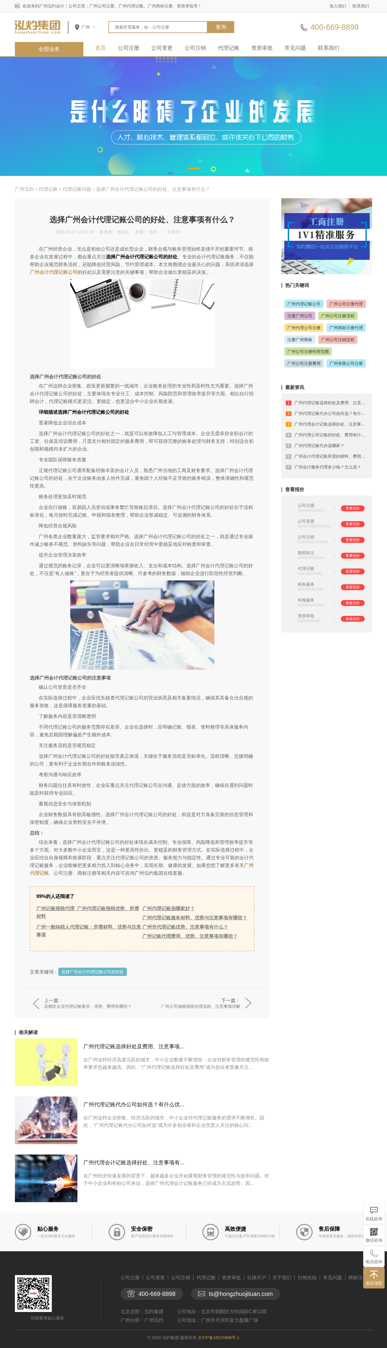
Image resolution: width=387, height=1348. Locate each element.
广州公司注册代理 (346, 304)
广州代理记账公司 (304, 304)
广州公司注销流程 (338, 339)
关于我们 (281, 1277)
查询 (221, 27)
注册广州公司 (299, 315)
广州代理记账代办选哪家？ (319, 445)
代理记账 (228, 48)
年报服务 (306, 600)
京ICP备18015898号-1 (218, 1337)
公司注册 (128, 48)
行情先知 (307, 1277)
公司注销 (195, 48)
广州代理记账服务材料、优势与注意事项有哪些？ (194, 917)
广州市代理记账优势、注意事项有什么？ (185, 927)
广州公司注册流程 (338, 315)
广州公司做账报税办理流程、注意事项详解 (200, 1006)
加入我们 (338, 6)
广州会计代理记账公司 (53, 272)
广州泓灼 (24, 189)
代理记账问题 (77, 189)
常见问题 (295, 48)
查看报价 (353, 508)
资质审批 (262, 48)
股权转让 (306, 552)
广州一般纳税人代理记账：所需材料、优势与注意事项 (88, 930)
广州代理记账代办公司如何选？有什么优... (133, 1105)
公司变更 (162, 48)
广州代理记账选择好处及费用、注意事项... (133, 1046)
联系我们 (360, 6)
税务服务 (306, 584)
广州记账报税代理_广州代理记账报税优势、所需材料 (87, 912)
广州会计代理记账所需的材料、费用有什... (333, 456)
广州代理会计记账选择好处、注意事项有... (133, 1163)
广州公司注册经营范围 (308, 351)
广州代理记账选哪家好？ (168, 908)
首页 (100, 48)
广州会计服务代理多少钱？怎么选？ (327, 467)
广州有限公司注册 (346, 363)
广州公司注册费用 (304, 363)
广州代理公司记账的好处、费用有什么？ (331, 434)
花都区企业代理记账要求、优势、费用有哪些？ (88, 1006)
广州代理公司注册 (304, 327)
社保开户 (256, 1277)
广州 (86, 27)
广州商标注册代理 (346, 327)
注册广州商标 (299, 339)
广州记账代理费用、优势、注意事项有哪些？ (190, 936)
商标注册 (357, 1277)
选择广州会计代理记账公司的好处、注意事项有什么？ (153, 189)
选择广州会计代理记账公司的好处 (92, 971)
